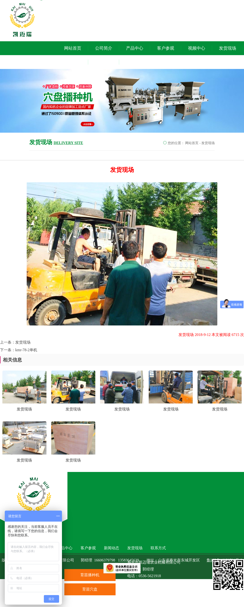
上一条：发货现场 (15, 342)
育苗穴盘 (89, 589)
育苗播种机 (89, 575)
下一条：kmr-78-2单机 (18, 350)
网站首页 (72, 48)
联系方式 (103, 62)
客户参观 (165, 48)
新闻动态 (72, 62)
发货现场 (227, 48)
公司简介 (103, 48)
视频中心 (196, 48)
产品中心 (134, 48)
